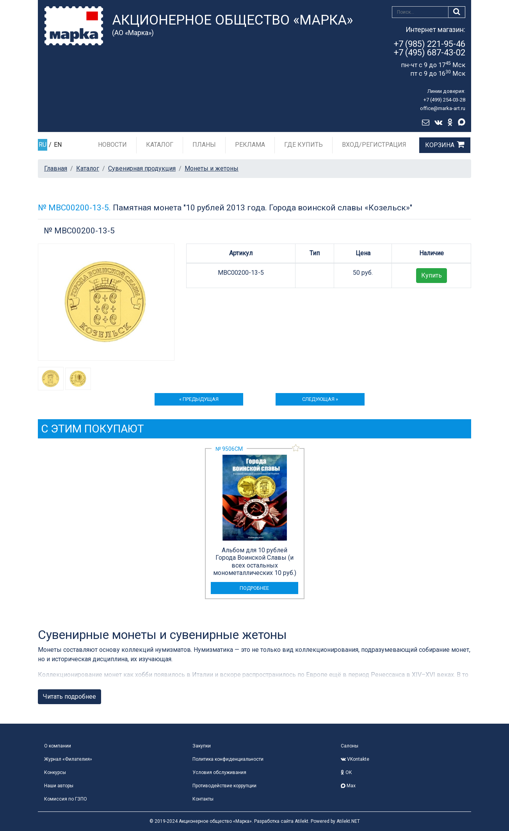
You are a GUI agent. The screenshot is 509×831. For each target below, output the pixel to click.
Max (348, 785)
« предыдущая (199, 399)
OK (346, 772)
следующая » (320, 399)
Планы (204, 144)
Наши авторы (58, 785)
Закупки (201, 746)
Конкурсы (55, 772)
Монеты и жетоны (211, 168)
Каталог (159, 144)
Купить (431, 275)
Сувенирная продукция (142, 168)
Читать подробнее (69, 696)
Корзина (439, 145)
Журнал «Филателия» (68, 759)
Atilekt (301, 821)
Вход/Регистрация (374, 144)
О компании (57, 746)
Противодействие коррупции (224, 785)
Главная (55, 168)
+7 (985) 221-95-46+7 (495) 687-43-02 (429, 48)
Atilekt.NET (348, 821)
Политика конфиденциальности (227, 759)
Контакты (203, 799)
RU (42, 144)
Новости (112, 144)
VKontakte (355, 759)
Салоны (349, 746)
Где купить (303, 144)
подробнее (254, 588)
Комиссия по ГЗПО (65, 799)
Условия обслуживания (219, 772)
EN (58, 144)
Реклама (250, 144)
